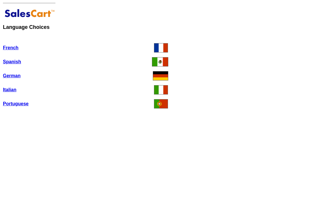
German (11, 75)
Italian (9, 89)
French (10, 47)
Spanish (12, 61)
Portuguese (16, 103)
